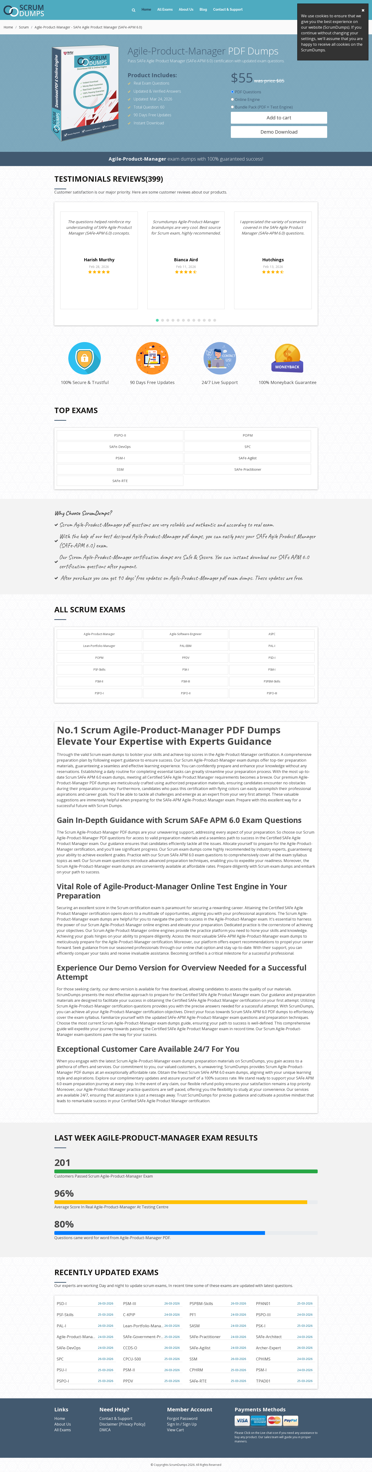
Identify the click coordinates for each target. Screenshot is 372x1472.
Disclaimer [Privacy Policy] (122, 1424)
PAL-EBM (185, 646)
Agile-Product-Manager (99, 634)
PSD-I (272, 658)
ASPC (272, 634)
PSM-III (185, 681)
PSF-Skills (99, 670)
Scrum (24, 27)
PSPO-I (99, 693)
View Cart (175, 1429)
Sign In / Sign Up (182, 1424)
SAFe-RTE (120, 481)
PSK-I (185, 670)
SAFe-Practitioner (247, 469)
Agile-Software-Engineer (186, 634)
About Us (186, 9)
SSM (120, 469)
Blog (203, 9)
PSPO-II (120, 435)
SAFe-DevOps (120, 446)
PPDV (185, 658)
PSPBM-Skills (272, 681)
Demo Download (279, 132)
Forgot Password (182, 1418)
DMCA (105, 1429)
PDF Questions (246, 92)
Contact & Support (228, 9)
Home (146, 9)
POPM (248, 435)
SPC (248, 446)
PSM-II (99, 681)
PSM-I (120, 458)
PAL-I (272, 646)
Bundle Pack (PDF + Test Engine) (262, 107)
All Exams (165, 9)
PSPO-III (272, 693)
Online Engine (245, 99)
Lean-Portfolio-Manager (99, 646)
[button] (157, 320)
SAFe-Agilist (248, 458)
